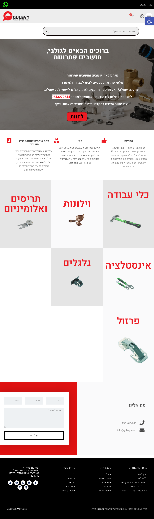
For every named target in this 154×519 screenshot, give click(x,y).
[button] (149, 21)
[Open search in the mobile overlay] (91, 31)
